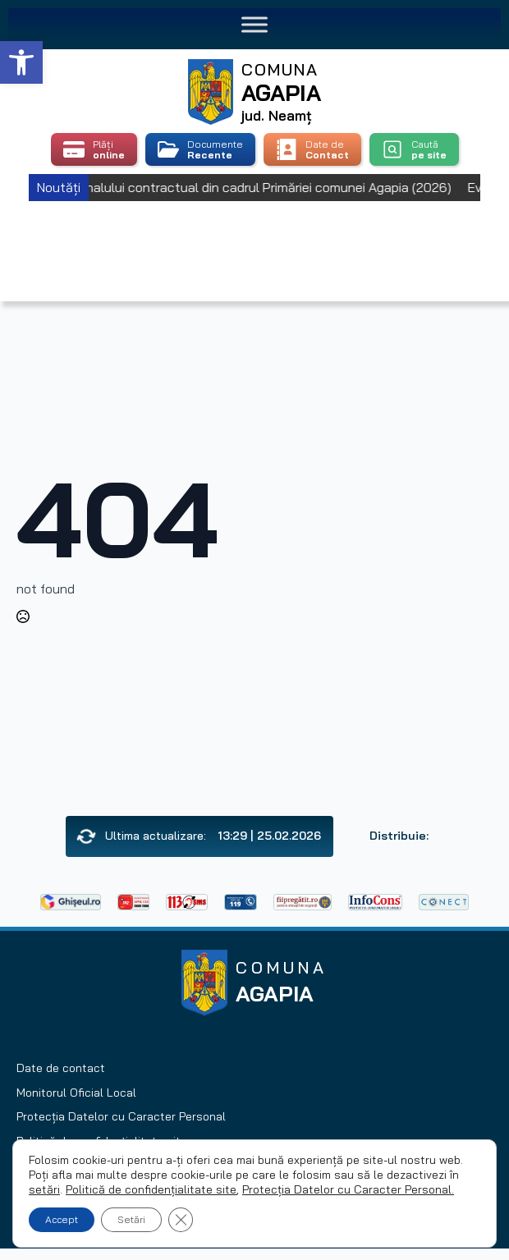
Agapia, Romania (254, 230)
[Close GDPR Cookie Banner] (180, 1219)
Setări (131, 1219)
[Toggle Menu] (254, 24)
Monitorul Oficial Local (76, 1092)
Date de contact (60, 1068)
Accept (61, 1219)
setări (44, 1189)
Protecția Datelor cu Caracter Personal (121, 1116)
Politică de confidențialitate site (151, 1189)
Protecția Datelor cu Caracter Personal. (348, 1189)
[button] (21, 62)
